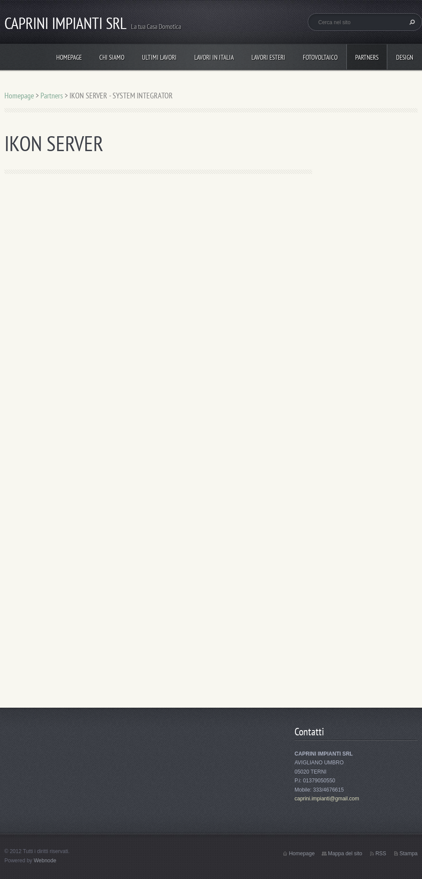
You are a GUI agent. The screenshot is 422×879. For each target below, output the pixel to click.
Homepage (69, 57)
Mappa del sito (345, 853)
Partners (366, 57)
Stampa (409, 853)
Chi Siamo (111, 57)
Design (404, 57)
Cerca (411, 22)
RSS (380, 853)
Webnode (45, 860)
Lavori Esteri (268, 57)
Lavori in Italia (214, 57)
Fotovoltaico (320, 57)
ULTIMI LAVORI (159, 57)
